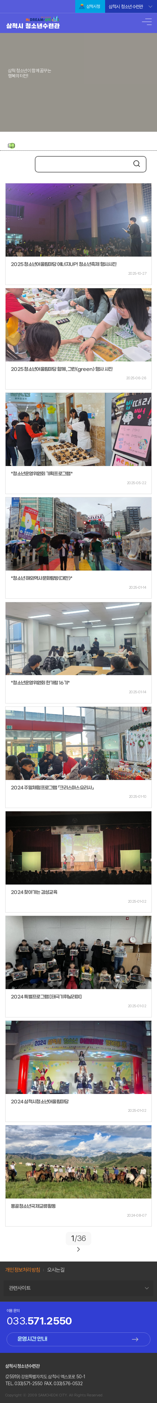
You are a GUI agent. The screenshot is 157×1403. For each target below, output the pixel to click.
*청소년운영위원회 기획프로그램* (42, 474)
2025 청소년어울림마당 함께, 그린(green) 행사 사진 (61, 369)
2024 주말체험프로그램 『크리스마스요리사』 (52, 788)
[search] (82, 165)
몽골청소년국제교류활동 (33, 1206)
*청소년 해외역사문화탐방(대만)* (41, 578)
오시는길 (56, 1270)
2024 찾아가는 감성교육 (34, 892)
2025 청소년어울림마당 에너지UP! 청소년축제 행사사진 (64, 264)
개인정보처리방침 (22, 1270)
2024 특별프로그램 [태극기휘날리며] (46, 997)
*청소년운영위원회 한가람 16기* (40, 683)
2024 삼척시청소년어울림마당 (39, 1102)
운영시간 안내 (32, 1339)
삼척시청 (93, 6)
